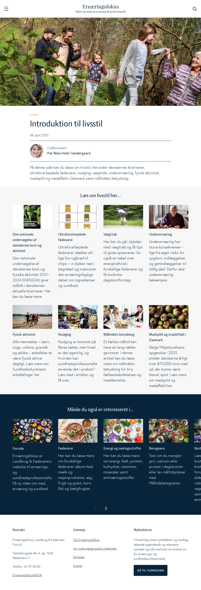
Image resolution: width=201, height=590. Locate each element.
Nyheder (79, 557)
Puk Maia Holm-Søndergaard (68, 153)
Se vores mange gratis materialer (95, 548)
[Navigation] (6, 8)
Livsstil (34, 114)
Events (77, 566)
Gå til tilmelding (150, 570)
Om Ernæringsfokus (86, 540)
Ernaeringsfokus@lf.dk (27, 575)
